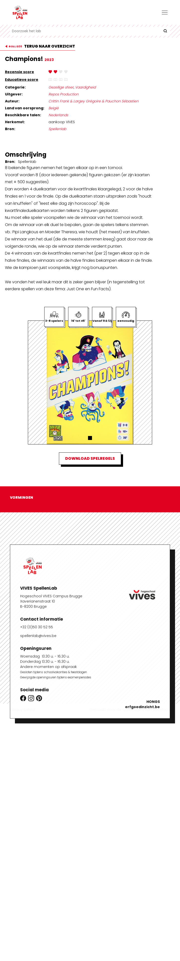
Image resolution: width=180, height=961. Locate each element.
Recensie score (19, 71)
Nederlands (58, 115)
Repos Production (63, 94)
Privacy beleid (22, 709)
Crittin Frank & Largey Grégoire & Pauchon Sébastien (93, 101)
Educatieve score (21, 79)
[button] (90, 438)
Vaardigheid (85, 87)
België (53, 108)
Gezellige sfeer (61, 87)
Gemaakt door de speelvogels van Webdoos (129, 709)
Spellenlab (57, 128)
